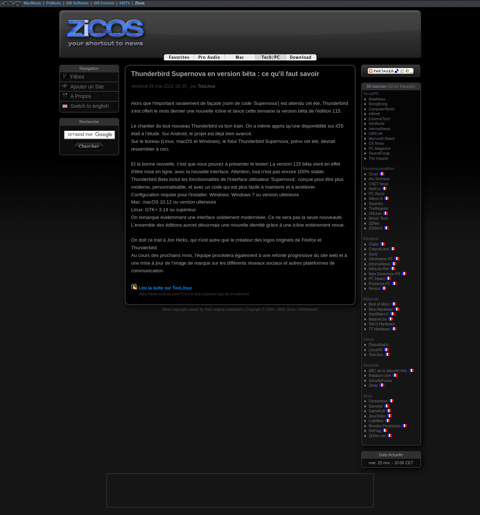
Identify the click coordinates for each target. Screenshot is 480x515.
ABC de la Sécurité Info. (388, 371)
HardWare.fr (379, 314)
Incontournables (379, 168)
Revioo (374, 289)
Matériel (371, 299)
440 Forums (104, 3)
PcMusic (53, 3)
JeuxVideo (377, 416)
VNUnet (375, 214)
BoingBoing (378, 104)
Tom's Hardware (382, 324)
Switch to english (90, 106)
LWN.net (376, 134)
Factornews (378, 401)
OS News (376, 143)
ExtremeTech (379, 119)
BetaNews (377, 99)
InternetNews (379, 129)
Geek (373, 254)
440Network (308, 309)
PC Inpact (377, 279)
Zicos (139, 3)
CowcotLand (379, 249)
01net (373, 174)
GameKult (377, 411)
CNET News (379, 184)
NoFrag (375, 431)
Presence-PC (379, 284)
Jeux (368, 396)
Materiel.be (378, 319)
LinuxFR (375, 350)
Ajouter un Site (87, 87)
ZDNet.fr (376, 228)
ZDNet (374, 223)
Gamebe (376, 406)
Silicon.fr (376, 199)
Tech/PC (371, 93)
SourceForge (379, 153)
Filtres (77, 77)
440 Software (77, 3)
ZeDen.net (377, 436)
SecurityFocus (380, 381)
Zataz (373, 385)
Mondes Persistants (385, 426)
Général (370, 238)
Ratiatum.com (380, 376)
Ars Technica (379, 179)
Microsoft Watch (382, 139)
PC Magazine (380, 149)
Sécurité (371, 365)
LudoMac (376, 421)
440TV (124, 3)
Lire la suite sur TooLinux (161, 288)
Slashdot (376, 204)
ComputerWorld (381, 109)
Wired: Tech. (379, 218)
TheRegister (379, 209)
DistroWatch (379, 345)
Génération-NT (381, 259)
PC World (377, 194)
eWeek (374, 114)
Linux (368, 339)
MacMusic (32, 3)
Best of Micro (379, 304)
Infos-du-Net (379, 269)
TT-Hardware (379, 329)
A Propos (81, 96)
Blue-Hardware (381, 309)
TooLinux (206, 86)
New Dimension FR (384, 274)
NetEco (375, 189)
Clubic (374, 244)
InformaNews (379, 264)
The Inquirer (379, 158)
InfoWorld (377, 124)
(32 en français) (401, 86)
